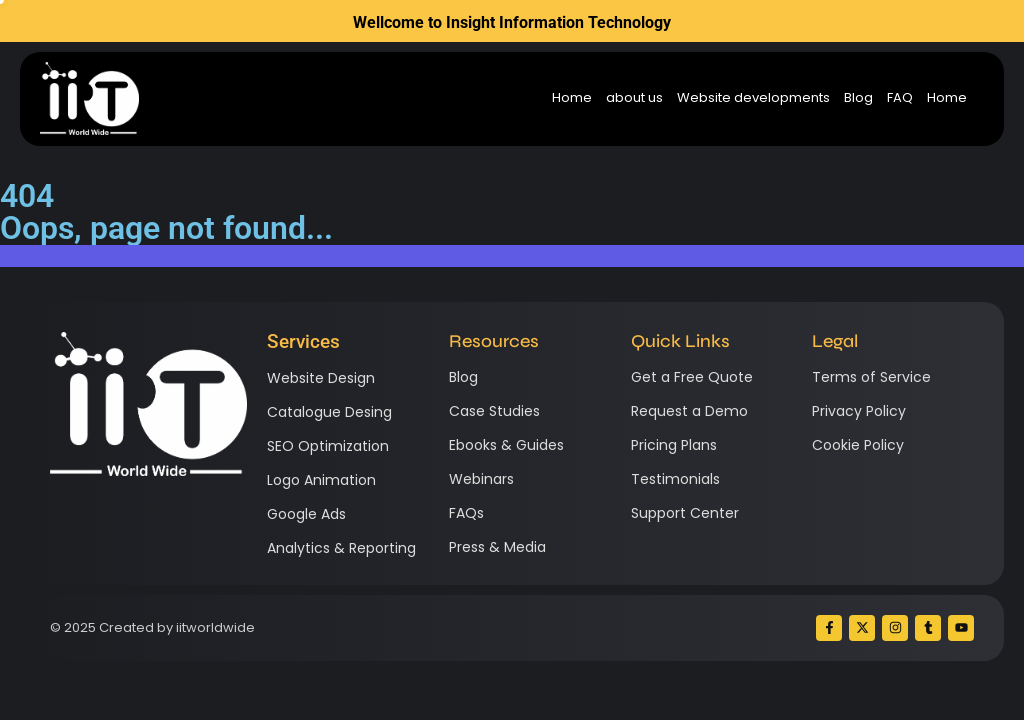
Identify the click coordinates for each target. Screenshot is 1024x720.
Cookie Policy (858, 445)
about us (634, 98)
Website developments (753, 98)
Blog (858, 98)
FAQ (900, 98)
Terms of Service (871, 377)
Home (572, 98)
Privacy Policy (859, 411)
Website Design (321, 378)
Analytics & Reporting (341, 548)
